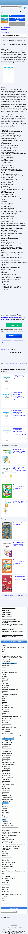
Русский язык (5, 667)
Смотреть (4, 21)
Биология (4, 676)
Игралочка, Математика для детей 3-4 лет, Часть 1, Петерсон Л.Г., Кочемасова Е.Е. (19, 562)
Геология (4, 851)
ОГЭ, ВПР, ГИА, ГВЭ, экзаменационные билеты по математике (12, 632)
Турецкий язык (6, 768)
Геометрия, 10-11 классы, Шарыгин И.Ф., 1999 (19, 523)
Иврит (4, 786)
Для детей (5, 680)
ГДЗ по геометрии (7, 612)
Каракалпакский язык (7, 799)
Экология (4, 714)
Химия (4, 674)
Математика (5, 665)
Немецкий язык (6, 746)
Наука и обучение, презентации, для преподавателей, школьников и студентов (12, 657)
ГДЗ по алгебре (6, 610)
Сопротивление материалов (9, 737)
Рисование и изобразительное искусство (13, 735)
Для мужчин (5, 880)
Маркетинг (5, 806)
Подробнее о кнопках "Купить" (11, 35)
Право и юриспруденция (8, 707)
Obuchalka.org (7, 930)
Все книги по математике (8, 608)
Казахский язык (6, 770)
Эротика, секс (6, 884)
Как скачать (4, 29)
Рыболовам (5, 882)
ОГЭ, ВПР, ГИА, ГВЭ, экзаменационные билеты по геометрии (12, 628)
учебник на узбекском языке (11, 363)
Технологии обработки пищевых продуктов (13, 844)
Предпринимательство (8, 816)
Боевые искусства (7, 891)
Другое (3, 898)
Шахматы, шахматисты (8, 864)
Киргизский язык (6, 795)
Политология (5, 678)
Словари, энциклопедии (8, 886)
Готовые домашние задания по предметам (13, 647)
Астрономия (5, 709)
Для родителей (6, 731)
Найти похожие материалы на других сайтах (17, 23)
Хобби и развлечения (8, 825)
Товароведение (6, 817)
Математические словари (9, 619)
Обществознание (6, 718)
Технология (5, 683)
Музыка (4, 713)
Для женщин (5, 859)
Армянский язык (6, 755)
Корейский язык (6, 760)
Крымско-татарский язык (8, 762)
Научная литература (7, 733)
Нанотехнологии (6, 830)
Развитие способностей (8, 862)
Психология (5, 703)
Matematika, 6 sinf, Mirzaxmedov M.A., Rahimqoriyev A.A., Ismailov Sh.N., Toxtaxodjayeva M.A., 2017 (19, 431)
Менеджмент (5, 805)
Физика (4, 670)
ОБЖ (3, 698)
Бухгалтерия (5, 812)
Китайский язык (6, 788)
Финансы (4, 810)
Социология (5, 685)
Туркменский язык (7, 797)
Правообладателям (7, 342)
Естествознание (6, 724)
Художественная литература (9, 694)
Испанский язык (6, 744)
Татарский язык (6, 757)
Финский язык (6, 790)
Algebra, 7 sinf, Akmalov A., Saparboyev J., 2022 (20, 502)
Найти (3, 900)
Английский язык (6, 740)
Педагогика (5, 687)
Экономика (5, 808)
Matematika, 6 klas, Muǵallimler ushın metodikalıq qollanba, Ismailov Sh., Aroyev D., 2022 (19, 396)
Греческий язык (6, 771)
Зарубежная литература (8, 725)
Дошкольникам (6, 661)
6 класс (12, 364)
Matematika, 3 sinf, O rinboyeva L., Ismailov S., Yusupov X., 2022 (19, 451)
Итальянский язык (7, 748)
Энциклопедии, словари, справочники (11, 894)
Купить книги (14, 335)
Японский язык (6, 782)
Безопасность (6, 887)
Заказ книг (5, 853)
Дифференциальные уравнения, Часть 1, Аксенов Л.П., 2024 (18, 544)
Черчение (4, 702)
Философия (5, 705)
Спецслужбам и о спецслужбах (10, 870)
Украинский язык (6, 751)
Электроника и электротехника (10, 827)
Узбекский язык (6, 759)
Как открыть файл (5, 27)
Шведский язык (6, 781)
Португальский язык (7, 777)
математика (23, 363)
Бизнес (4, 814)
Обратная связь (6, 903)
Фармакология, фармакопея (9, 828)
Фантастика (5, 874)
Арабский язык (6, 766)
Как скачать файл (6, 340)
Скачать (4, 15)
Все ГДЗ (4, 649)
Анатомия (5, 691)
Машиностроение (7, 857)
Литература (5, 669)
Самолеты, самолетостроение (10, 835)
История (4, 700)
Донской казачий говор (8, 784)
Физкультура (5, 711)
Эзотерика (5, 821)
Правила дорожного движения (10, 689)
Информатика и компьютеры (9, 672)
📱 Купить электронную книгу (17, 19)
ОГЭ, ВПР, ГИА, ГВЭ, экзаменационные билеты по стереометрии (12, 635)
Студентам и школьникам (9, 727)
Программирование (7, 866)
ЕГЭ (3, 651)
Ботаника (4, 692)
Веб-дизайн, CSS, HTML (8, 878)
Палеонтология (6, 720)
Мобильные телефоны (8, 839)
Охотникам (5, 837)
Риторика (4, 696)
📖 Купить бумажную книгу (17, 15)
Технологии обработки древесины (11, 846)
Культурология (6, 729)
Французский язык (7, 742)
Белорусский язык (7, 753)
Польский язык (6, 775)
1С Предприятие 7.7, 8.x (8, 876)
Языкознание (5, 792)
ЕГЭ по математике (7, 616)
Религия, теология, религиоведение (11, 716)
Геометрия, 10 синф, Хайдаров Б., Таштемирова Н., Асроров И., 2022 (20, 470)
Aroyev (7, 364)
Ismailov (3, 364)
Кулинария (5, 889)
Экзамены (4, 654)
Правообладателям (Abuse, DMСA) (6, 31)
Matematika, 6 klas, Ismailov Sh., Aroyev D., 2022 (19, 377)
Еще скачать (4, 18)
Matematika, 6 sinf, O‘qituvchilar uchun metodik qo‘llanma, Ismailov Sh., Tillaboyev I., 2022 (19, 414)
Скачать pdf (14, 325)
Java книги (5, 855)
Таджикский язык (6, 801)
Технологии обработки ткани (9, 843)
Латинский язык (6, 749)
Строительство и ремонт (8, 841)
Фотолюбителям (6, 823)
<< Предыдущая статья (7, 595)
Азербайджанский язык (8, 764)
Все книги (4, 896)
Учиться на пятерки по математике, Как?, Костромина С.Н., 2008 (19, 578)
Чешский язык (6, 779)
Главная (4, 645)
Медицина (5, 868)
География (5, 722)
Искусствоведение (7, 681)
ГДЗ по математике (7, 614)
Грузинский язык (6, 793)
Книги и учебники (6, 659)
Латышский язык (6, 773)
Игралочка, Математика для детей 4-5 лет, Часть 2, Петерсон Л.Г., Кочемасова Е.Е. (19, 487)
